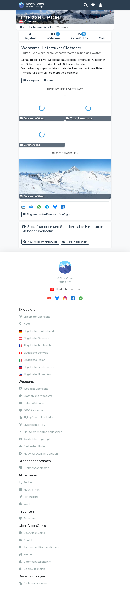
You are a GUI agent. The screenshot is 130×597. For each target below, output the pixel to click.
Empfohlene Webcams (36, 396)
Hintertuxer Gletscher (41, 27)
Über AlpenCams (32, 532)
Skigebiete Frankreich (35, 345)
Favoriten (27, 518)
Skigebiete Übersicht (34, 316)
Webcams (53, 36)
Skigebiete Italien (32, 360)
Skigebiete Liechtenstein (37, 367)
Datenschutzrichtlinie (35, 561)
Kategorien (31, 80)
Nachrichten (29, 489)
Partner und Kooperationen (39, 547)
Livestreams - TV (32, 424)
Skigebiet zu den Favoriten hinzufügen (46, 214)
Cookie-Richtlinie (32, 569)
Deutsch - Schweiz (65, 289)
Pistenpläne (29, 496)
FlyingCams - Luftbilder (36, 417)
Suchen (26, 482)
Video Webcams (31, 403)
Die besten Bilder (32, 446)
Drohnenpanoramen (34, 468)
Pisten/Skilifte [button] (79, 36)
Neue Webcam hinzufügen (40, 241)
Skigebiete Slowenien (35, 374)
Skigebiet (30, 36)
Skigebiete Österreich (35, 338)
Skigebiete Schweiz (33, 352)
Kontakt (26, 540)
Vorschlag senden (75, 241)
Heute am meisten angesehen (40, 432)
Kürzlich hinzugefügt (34, 439)
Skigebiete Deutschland (36, 331)
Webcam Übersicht (33, 388)
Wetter (25, 504)
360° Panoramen (32, 410)
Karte (49, 80)
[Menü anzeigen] (107, 5)
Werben (26, 554)
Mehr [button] (102, 36)
